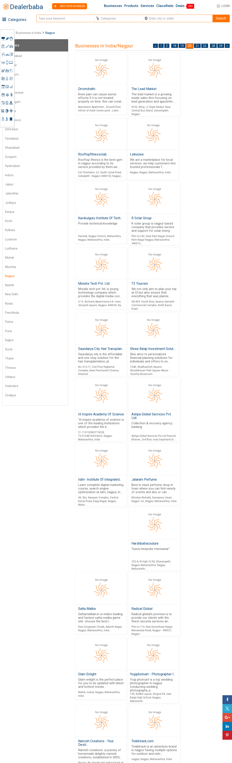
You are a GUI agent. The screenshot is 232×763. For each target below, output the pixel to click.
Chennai (10, 111)
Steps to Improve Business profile (209, 703)
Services (147, 6)
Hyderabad (12, 166)
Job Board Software (77, 730)
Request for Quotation (145, 716)
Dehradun (11, 129)
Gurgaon (11, 156)
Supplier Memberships (206, 715)
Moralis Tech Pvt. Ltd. (94, 219)
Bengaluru (12, 74)
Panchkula (12, 312)
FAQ (105, 744)
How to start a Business (207, 730)
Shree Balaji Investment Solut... (95, 292)
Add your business (68, 6)
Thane (9, 358)
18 (174, 45)
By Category (138, 701)
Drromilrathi (86, 89)
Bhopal (9, 83)
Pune (8, 331)
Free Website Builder (70, 719)
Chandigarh (13, 102)
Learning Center (201, 710)
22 (204, 45)
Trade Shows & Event (145, 732)
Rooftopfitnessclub (195, 89)
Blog (105, 734)
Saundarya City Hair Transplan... (195, 221)
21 (197, 45)
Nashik (9, 285)
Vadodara (11, 386)
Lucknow (11, 239)
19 (182, 45)
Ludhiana (11, 248)
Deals (180, 6)
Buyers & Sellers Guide (114, 708)
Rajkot (9, 340)
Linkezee (85, 154)
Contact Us (110, 729)
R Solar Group (191, 154)
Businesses (113, 6)
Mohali (9, 257)
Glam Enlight (87, 556)
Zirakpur (10, 395)
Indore (9, 175)
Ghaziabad (12, 147)
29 (220, 45)
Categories (14, 19)
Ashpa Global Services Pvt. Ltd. (201, 292)
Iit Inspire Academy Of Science (146, 292)
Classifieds (165, 6)
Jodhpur (10, 202)
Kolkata (10, 230)
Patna (9, 321)
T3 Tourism (137, 219)
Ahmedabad (13, 56)
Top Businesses (141, 726)
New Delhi (11, 294)
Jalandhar (12, 193)
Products (131, 6)
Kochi (8, 221)
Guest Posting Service (112, 722)
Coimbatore (13, 120)
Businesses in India (28, 33)
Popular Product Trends (146, 711)
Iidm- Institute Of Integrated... (202, 359)
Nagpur (10, 276)
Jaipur (9, 184)
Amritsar (11, 65)
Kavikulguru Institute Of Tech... (146, 156)
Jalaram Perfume (91, 426)
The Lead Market (141, 89)
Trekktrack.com (190, 625)
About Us (108, 715)
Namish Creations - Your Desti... (197, 558)
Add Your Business (203, 725)
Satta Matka (188, 426)
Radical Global (189, 491)
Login (226, 6)
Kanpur (10, 212)
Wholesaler (137, 706)
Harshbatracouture (142, 426)
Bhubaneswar (14, 92)
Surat (8, 349)
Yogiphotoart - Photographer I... (149, 558)
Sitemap (108, 739)
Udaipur (10, 377)
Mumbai (10, 267)
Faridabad (11, 138)
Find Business (139, 721)
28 (213, 45)
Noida (9, 303)
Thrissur (10, 367)
